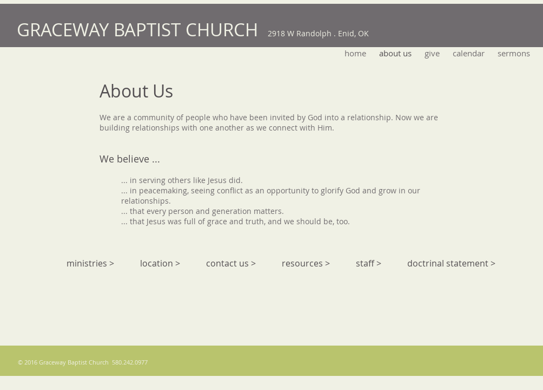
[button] (514, 53)
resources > (306, 263)
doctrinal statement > (451, 263)
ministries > (90, 263)
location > (160, 263)
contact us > (231, 263)
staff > (368, 263)
